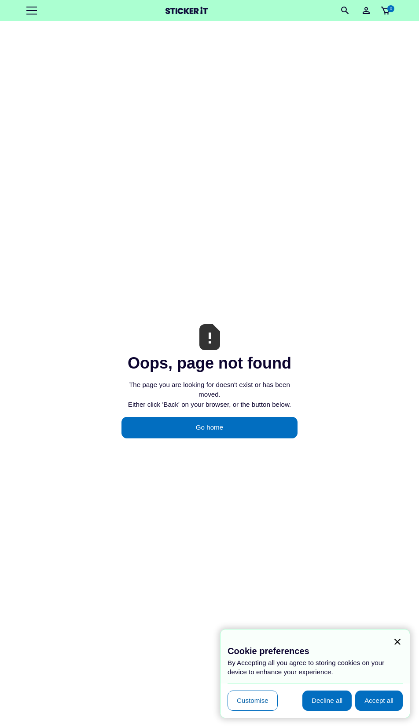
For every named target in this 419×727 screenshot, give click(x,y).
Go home (209, 427)
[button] (30, 10)
